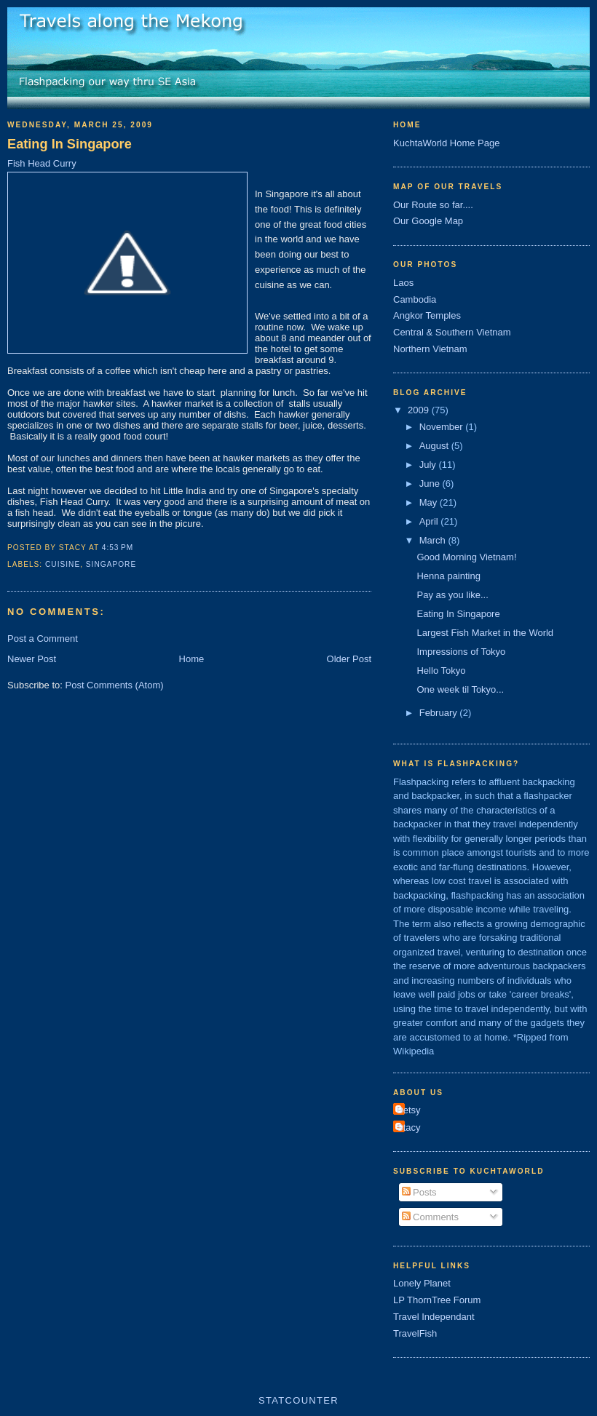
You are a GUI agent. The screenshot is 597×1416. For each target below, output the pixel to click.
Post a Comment (42, 638)
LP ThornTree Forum (437, 1299)
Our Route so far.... (433, 204)
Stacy (409, 1127)
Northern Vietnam (430, 348)
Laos (403, 282)
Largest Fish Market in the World (484, 632)
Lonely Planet (422, 1283)
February (439, 712)
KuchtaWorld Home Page (446, 143)
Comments (430, 1217)
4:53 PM (117, 548)
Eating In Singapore (69, 144)
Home (192, 658)
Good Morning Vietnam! (466, 557)
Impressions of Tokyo (460, 651)
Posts (419, 1192)
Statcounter (298, 1400)
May (429, 502)
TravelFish (415, 1333)
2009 (420, 410)
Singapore (111, 564)
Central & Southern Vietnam (452, 332)
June (431, 483)
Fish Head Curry (41, 163)
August (435, 445)
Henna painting (448, 575)
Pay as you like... (452, 594)
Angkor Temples (427, 315)
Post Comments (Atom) (115, 685)
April (430, 521)
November (442, 426)
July (429, 464)
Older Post (349, 658)
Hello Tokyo (440, 670)
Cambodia (414, 299)
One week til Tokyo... (460, 689)
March (433, 540)
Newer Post (31, 658)
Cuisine (62, 564)
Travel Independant (434, 1316)
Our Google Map (428, 220)
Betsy (409, 1110)
